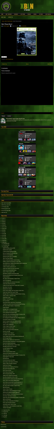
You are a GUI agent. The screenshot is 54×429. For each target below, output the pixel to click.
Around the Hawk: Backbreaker (9, 343)
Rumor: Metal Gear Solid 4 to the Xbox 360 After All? (13, 336)
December (5, 243)
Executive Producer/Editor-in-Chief (27, 130)
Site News (41, 14)
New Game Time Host (7, 287)
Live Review (4, 206)
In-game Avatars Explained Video (9, 251)
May (4, 416)
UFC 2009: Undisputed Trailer (9, 334)
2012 (3, 235)
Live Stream (23, 14)
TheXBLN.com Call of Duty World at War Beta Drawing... (14, 304)
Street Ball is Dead (6, 297)
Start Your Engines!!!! (7, 280)
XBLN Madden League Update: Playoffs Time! (15, 118)
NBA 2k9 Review (6, 387)
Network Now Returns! (7, 288)
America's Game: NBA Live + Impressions (11, 339)
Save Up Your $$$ (6, 331)
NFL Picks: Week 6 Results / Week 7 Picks (11, 344)
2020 (3, 221)
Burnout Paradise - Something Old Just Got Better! (13, 394)
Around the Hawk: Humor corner (9, 404)
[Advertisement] (17, 108)
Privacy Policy (3, 424)
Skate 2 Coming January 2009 (9, 248)
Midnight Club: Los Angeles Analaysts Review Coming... (14, 293)
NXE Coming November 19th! (9, 373)
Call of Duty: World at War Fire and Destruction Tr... (13, 382)
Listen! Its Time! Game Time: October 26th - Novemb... (13, 285)
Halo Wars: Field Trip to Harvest (9, 395)
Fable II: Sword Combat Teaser (9, 351)
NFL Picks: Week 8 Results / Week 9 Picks (11, 278)
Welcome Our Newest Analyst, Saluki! (10, 353)
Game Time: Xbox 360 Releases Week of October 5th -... (14, 397)
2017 (3, 226)
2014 (3, 231)
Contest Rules (3, 426)
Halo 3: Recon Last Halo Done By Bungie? (11, 310)
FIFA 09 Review (6, 358)
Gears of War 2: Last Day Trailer (9, 295)
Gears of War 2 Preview (7, 389)
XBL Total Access (8, 21)
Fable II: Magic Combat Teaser (9, 326)
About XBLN (3, 17)
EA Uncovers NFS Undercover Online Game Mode (13, 378)
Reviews (35, 14)
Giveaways (16, 14)
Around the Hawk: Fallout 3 (8, 332)
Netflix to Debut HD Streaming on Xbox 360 (11, 261)
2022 (3, 218)
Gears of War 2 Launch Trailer (9, 271)
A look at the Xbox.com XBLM (9, 360)
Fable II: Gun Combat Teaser (8, 327)
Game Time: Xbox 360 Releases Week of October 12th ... (14, 355)
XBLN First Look (5, 204)
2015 (3, 230)
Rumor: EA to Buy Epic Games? (9, 402)
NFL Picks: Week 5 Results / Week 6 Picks (11, 385)
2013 (3, 233)
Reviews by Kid (5, 208)
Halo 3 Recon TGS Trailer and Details (10, 361)
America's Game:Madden (8, 254)
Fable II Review (6, 307)
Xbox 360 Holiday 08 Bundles (9, 368)
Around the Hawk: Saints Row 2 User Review (12, 302)
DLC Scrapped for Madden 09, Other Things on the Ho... (14, 317)
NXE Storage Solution (7, 338)
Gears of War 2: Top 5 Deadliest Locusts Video (12, 406)
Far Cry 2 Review (6, 300)
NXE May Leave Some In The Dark (9, 346)
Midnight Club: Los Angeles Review (10, 309)
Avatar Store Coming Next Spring (9, 270)
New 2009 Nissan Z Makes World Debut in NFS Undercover (15, 263)
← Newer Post (4, 64)
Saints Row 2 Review (7, 365)
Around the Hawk (5, 210)
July (4, 413)
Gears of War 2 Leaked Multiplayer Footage (12, 390)
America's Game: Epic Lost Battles (10, 256)
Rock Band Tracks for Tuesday (9, 319)
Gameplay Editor (27, 165)
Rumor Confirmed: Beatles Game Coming (11, 260)
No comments (23, 26)
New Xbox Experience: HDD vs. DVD (10, 377)
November (5, 245)
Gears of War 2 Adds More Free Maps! (10, 400)
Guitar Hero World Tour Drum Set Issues (11, 268)
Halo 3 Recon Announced (8, 372)
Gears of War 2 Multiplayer (8, 324)
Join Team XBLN (48, 14)
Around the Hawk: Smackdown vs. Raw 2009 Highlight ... (14, 341)
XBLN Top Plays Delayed (8, 258)
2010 (3, 238)
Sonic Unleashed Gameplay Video (10, 312)
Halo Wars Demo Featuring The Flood (10, 366)
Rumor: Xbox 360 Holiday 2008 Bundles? (11, 380)
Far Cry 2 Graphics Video (8, 348)
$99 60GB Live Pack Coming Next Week (11, 273)
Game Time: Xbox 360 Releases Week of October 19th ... (14, 314)
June (4, 415)
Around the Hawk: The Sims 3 (9, 265)
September (5, 410)
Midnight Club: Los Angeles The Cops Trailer (12, 322)
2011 (3, 237)
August (4, 411)
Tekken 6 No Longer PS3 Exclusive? (10, 375)
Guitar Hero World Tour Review (9, 283)
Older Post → (50, 64)
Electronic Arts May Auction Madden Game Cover (13, 275)
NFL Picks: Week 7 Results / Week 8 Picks (11, 305)
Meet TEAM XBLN (9, 14)
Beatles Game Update (7, 249)
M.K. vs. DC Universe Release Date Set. (10, 329)
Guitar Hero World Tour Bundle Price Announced (12, 383)
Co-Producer (27, 142)
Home (2, 14)
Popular (3, 116)
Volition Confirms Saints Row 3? (9, 266)
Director (27, 154)
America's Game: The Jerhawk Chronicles (11, 282)
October (5, 246)
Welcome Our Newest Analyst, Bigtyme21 (11, 392)
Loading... (3, 197)
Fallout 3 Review (6, 276)
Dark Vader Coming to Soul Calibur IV (10, 316)
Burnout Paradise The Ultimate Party (10, 253)
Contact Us (10, 17)
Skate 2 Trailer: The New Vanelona (10, 363)
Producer (27, 177)
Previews (29, 14)
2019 (3, 223)
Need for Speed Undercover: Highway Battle (12, 321)
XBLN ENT (4, 212)
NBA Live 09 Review (7, 399)
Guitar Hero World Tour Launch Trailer (10, 292)
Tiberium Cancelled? (7, 407)
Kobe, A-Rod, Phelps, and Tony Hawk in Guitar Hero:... (13, 290)
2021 (3, 220)
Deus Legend (6, 26)
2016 (3, 228)
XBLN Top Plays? (6, 349)
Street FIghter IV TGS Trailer (8, 356)
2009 (3, 240)
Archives (9, 116)
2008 (3, 242)
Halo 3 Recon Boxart (6, 24)
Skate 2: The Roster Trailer (8, 299)
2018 (3, 225)
